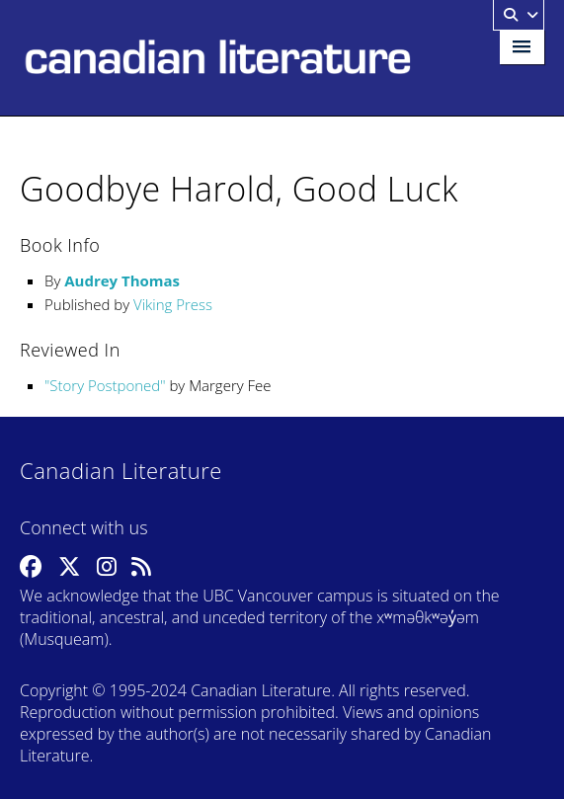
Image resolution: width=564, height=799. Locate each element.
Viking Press (172, 304)
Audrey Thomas (122, 280)
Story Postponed (104, 385)
